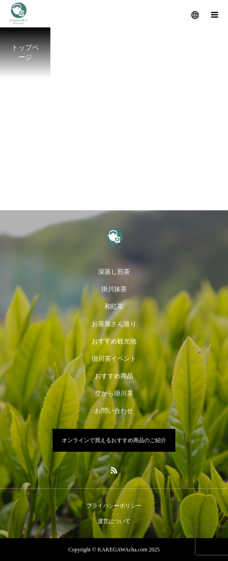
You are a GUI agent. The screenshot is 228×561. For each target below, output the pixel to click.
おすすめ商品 (114, 376)
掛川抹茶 (114, 289)
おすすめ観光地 (114, 341)
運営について (114, 521)
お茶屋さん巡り (114, 324)
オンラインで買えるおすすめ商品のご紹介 (114, 440)
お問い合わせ (114, 410)
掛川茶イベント (114, 358)
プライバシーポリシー (114, 505)
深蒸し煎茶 (114, 271)
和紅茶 (114, 306)
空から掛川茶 (114, 393)
